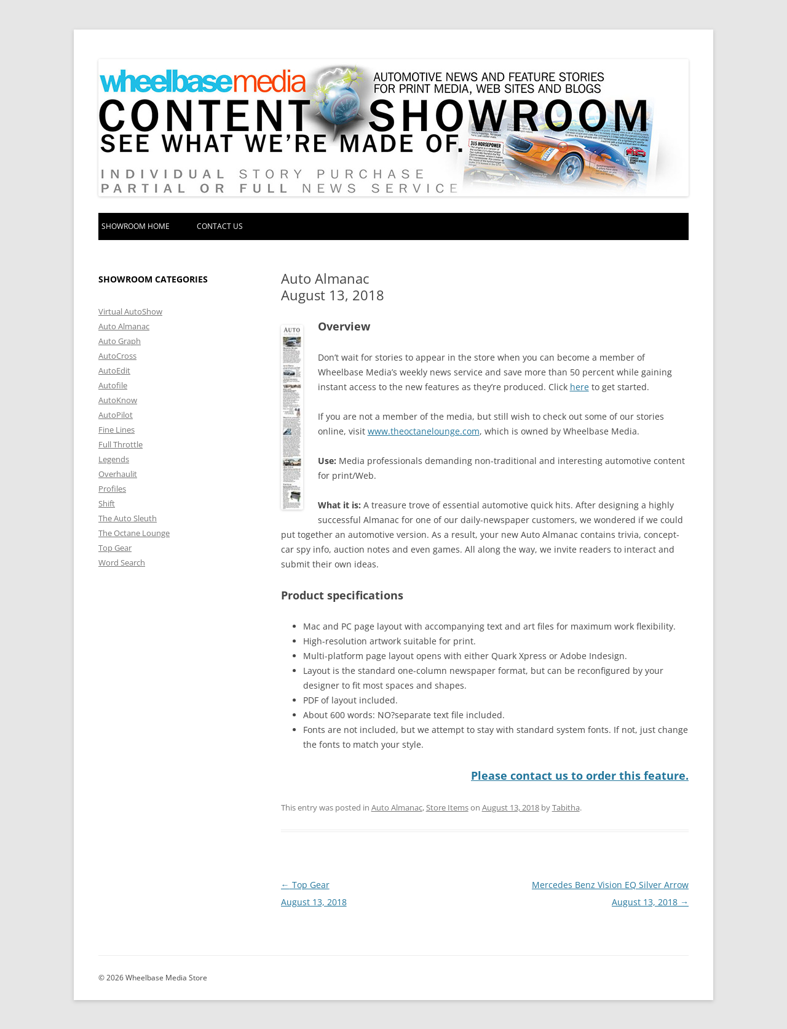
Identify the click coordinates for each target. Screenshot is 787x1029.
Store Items (447, 806)
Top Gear (115, 547)
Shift (106, 503)
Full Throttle (120, 444)
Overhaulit (117, 473)
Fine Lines (116, 429)
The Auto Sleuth (127, 518)
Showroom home (135, 226)
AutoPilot (115, 414)
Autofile (112, 385)
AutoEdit (114, 370)
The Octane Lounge (134, 533)
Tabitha (566, 806)
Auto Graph (119, 340)
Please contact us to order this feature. (580, 775)
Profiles (112, 488)
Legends (113, 459)
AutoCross (117, 355)
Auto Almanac (396, 806)
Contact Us (220, 226)
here (579, 387)
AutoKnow (117, 400)
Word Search (121, 562)
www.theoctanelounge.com (424, 431)
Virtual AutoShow (130, 311)
